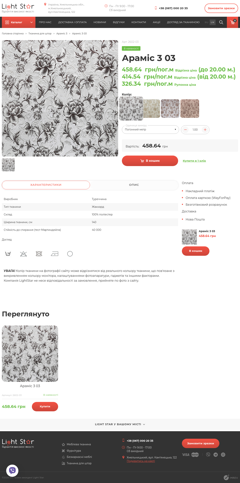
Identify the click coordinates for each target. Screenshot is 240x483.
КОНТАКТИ (141, 23)
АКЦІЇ (160, 23)
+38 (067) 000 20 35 (170, 9)
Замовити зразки (219, 9)
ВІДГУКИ (120, 23)
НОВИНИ (100, 23)
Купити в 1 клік (195, 162)
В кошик (195, 252)
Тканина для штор (40, 34)
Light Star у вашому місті (120, 425)
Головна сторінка (13, 34)
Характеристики (46, 186)
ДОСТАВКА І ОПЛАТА (73, 23)
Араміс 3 (61, 34)
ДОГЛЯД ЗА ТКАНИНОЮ (185, 23)
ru (206, 23)
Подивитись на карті (141, 461)
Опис (134, 186)
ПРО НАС (48, 23)
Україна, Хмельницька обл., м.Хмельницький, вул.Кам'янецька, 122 (68, 8)
